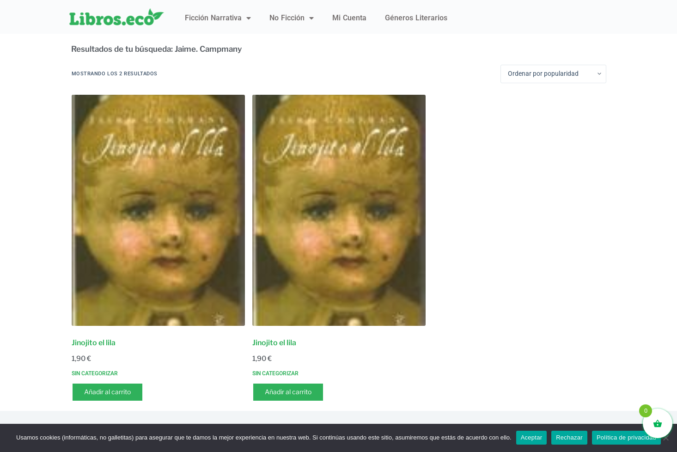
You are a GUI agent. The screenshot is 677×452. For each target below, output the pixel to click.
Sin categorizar (95, 373)
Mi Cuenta (349, 17)
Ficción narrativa (218, 18)
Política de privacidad (626, 437)
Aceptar (532, 437)
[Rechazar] (665, 437)
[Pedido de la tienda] (553, 74)
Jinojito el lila (94, 342)
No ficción (291, 18)
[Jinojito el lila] (158, 210)
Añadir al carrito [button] (107, 392)
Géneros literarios (416, 17)
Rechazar (569, 437)
